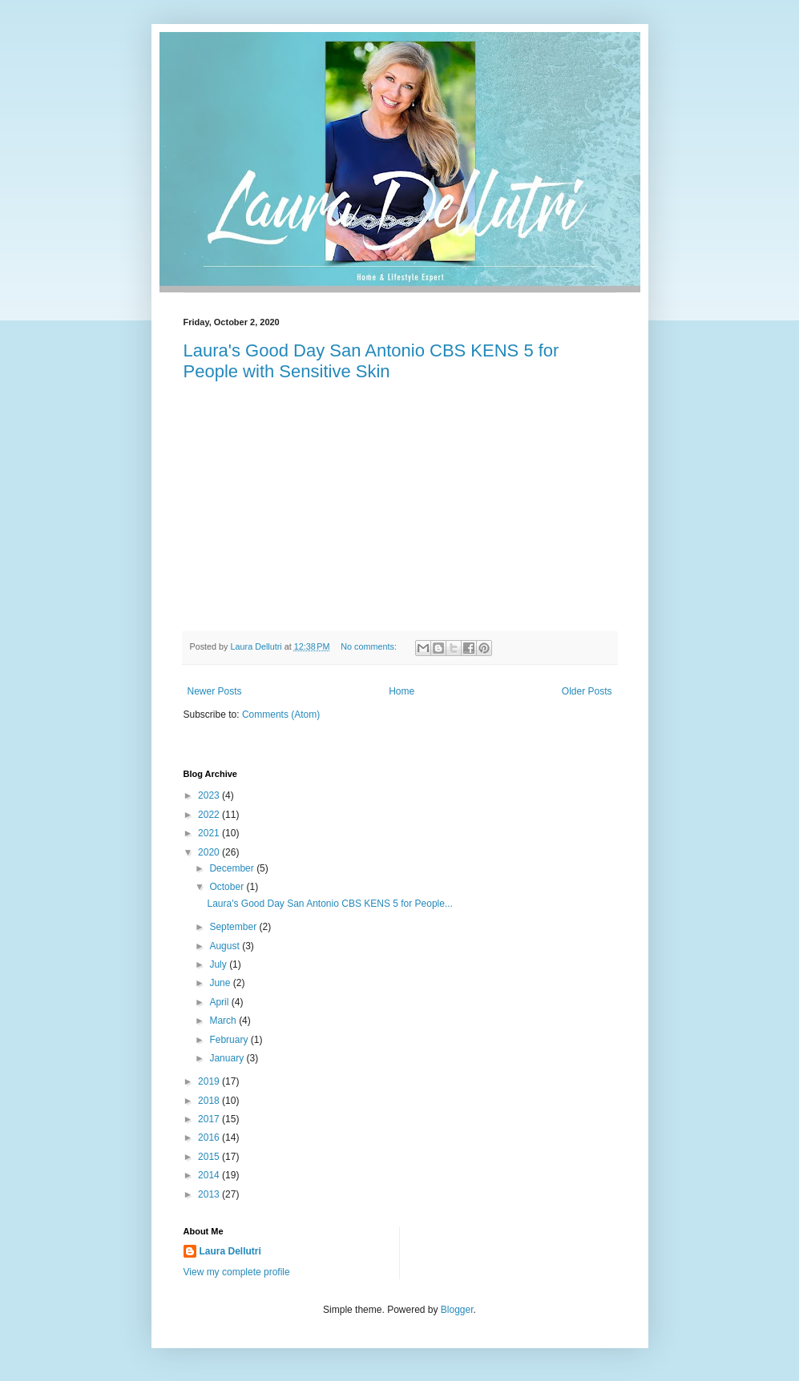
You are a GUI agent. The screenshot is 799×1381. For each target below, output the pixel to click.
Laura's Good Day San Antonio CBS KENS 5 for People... (329, 903)
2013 (210, 1194)
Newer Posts (215, 691)
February (229, 1039)
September (234, 926)
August (225, 946)
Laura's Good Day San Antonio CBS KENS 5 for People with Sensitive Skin (371, 360)
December (232, 868)
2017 (210, 1119)
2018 (210, 1100)
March (224, 1020)
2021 (210, 833)
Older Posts (587, 691)
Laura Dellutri (230, 1251)
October (227, 886)
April (220, 1002)
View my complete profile (237, 1272)
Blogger (457, 1309)
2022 (210, 814)
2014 (210, 1175)
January (227, 1058)
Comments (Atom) (281, 714)
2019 (210, 1081)
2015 (210, 1156)
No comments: (370, 646)
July (219, 964)
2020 (210, 852)
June (220, 982)
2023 (210, 795)
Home (401, 691)
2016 (210, 1137)
